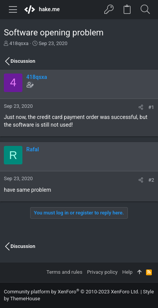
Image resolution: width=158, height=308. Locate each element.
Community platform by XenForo (71, 292)
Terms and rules (64, 272)
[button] (13, 10)
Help (127, 272)
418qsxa (19, 43)
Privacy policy (102, 272)
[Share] (141, 107)
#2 (151, 180)
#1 (151, 107)
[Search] (145, 10)
